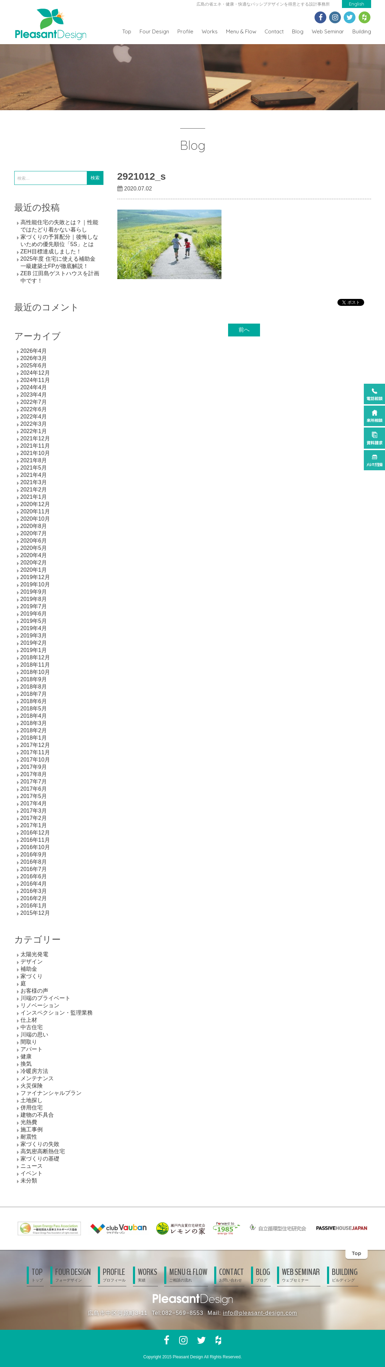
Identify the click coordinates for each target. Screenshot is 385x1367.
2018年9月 (33, 679)
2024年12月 (35, 373)
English (356, 4)
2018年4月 (33, 716)
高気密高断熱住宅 (42, 1151)
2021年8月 (33, 460)
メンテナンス (37, 1078)
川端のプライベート (45, 998)
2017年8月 (33, 774)
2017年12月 (35, 745)
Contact (274, 31)
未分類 (28, 1180)
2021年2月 (33, 490)
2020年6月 (33, 541)
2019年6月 (33, 614)
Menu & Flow (241, 31)
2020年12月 (35, 504)
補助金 (28, 969)
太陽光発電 (34, 954)
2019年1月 (33, 650)
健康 (26, 1056)
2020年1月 (33, 570)
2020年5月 (33, 548)
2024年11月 (35, 380)
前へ (244, 330)
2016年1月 (33, 906)
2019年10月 (35, 584)
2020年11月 (35, 511)
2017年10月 (35, 760)
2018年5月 (33, 708)
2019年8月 (33, 599)
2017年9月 (33, 767)
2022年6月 (33, 409)
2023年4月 (33, 395)
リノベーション (39, 1005)
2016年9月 (33, 854)
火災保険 (31, 1086)
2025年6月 (33, 365)
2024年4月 (33, 387)
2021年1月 (33, 497)
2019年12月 (35, 577)
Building (361, 31)
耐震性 (28, 1137)
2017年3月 (33, 811)
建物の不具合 (37, 1115)
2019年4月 (33, 628)
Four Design (154, 31)
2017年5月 (33, 796)
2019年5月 (33, 621)
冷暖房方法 (34, 1071)
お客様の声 (34, 991)
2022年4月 (33, 417)
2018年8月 (33, 687)
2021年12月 (35, 438)
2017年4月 (33, 803)
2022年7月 (33, 402)
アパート (31, 1049)
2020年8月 (33, 526)
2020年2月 (33, 562)
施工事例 (31, 1129)
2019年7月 (33, 606)
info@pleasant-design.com (260, 1313)
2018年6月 (33, 701)
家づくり (31, 976)
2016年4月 (33, 884)
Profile (185, 31)
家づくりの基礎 (39, 1159)
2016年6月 (33, 876)
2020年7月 (33, 533)
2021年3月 (33, 482)
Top (126, 31)
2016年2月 (33, 898)
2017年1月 (33, 825)
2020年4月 (33, 555)
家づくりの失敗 (39, 1144)
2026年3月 (33, 358)
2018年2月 (33, 730)
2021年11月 (35, 446)
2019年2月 (33, 643)
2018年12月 (35, 657)
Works (210, 31)
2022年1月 (33, 431)
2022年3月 (33, 424)
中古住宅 (31, 1027)
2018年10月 (35, 672)
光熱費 (28, 1122)
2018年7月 (33, 694)
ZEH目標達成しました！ (51, 251)
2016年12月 (35, 833)
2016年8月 (33, 862)
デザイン (31, 962)
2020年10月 (35, 519)
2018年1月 (33, 738)
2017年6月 (33, 789)
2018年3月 (33, 723)
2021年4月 (33, 475)
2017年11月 (35, 752)
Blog (297, 31)
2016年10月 (35, 847)
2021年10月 (35, 453)
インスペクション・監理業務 (56, 1013)
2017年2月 (33, 818)
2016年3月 (33, 891)
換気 (26, 1064)
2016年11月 (35, 840)
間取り (28, 1042)
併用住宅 (31, 1107)
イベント (31, 1173)
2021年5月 (33, 468)
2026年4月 (33, 351)
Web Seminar (328, 31)
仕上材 (28, 1020)
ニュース (31, 1166)
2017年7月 (33, 781)
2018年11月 (35, 665)
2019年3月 (33, 635)
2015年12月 (35, 913)
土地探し (31, 1100)
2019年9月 (33, 592)
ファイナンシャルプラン (51, 1093)
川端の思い (34, 1035)
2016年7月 (33, 869)
